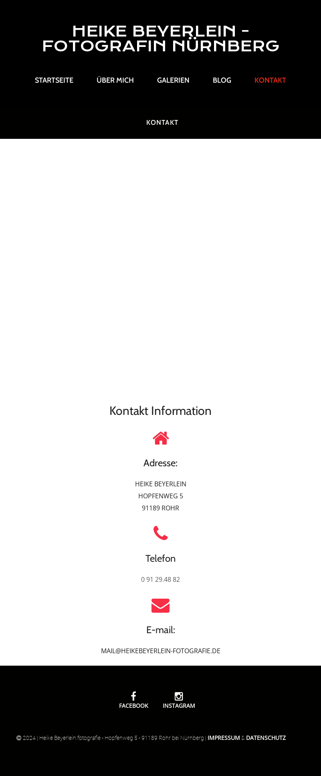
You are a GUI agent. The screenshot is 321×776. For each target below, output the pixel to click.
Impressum (224, 737)
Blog (222, 80)
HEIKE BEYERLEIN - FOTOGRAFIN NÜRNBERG (161, 38)
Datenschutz (266, 737)
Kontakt (270, 80)
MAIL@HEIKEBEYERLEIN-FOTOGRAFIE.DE (160, 650)
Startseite (54, 80)
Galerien (173, 80)
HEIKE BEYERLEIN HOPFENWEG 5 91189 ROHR (160, 495)
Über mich (115, 80)
